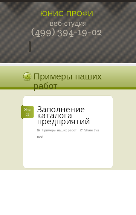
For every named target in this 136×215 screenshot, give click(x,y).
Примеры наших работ (59, 130)
